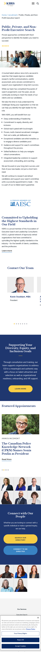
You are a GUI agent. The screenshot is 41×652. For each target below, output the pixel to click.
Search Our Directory (20, 539)
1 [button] (14, 323)
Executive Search (22, 615)
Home (4, 15)
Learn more (7, 250)
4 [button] (20, 323)
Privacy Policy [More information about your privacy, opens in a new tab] (30, 629)
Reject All (20, 640)
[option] (20, 298)
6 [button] (24, 323)
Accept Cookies (20, 646)
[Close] (38, 617)
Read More (6, 459)
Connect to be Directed (20, 550)
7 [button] (26, 323)
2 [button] (16, 323)
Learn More (20, 389)
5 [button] (22, 323)
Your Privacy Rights (20, 633)
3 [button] (18, 323)
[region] (20, 632)
